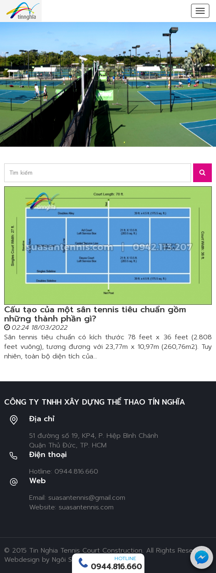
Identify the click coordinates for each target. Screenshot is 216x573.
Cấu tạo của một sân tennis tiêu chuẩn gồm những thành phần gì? (95, 314)
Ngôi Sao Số (71, 560)
